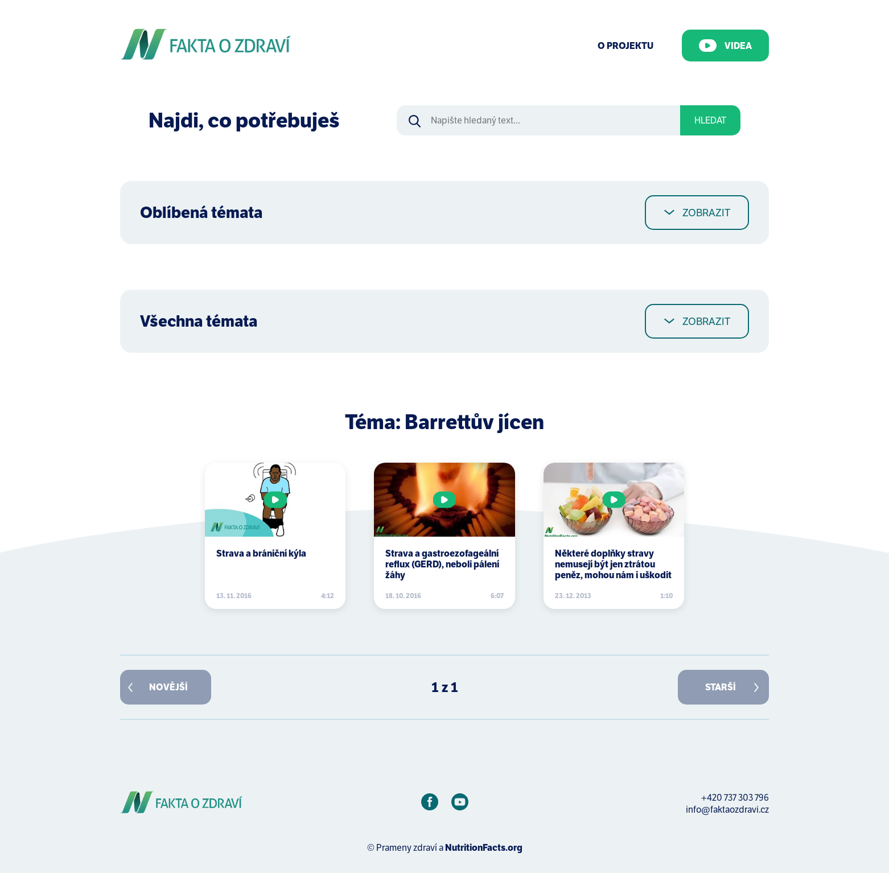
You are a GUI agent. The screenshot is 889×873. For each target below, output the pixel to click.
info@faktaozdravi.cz (727, 810)
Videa (725, 45)
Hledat (710, 120)
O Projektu (625, 46)
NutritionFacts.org (483, 848)
